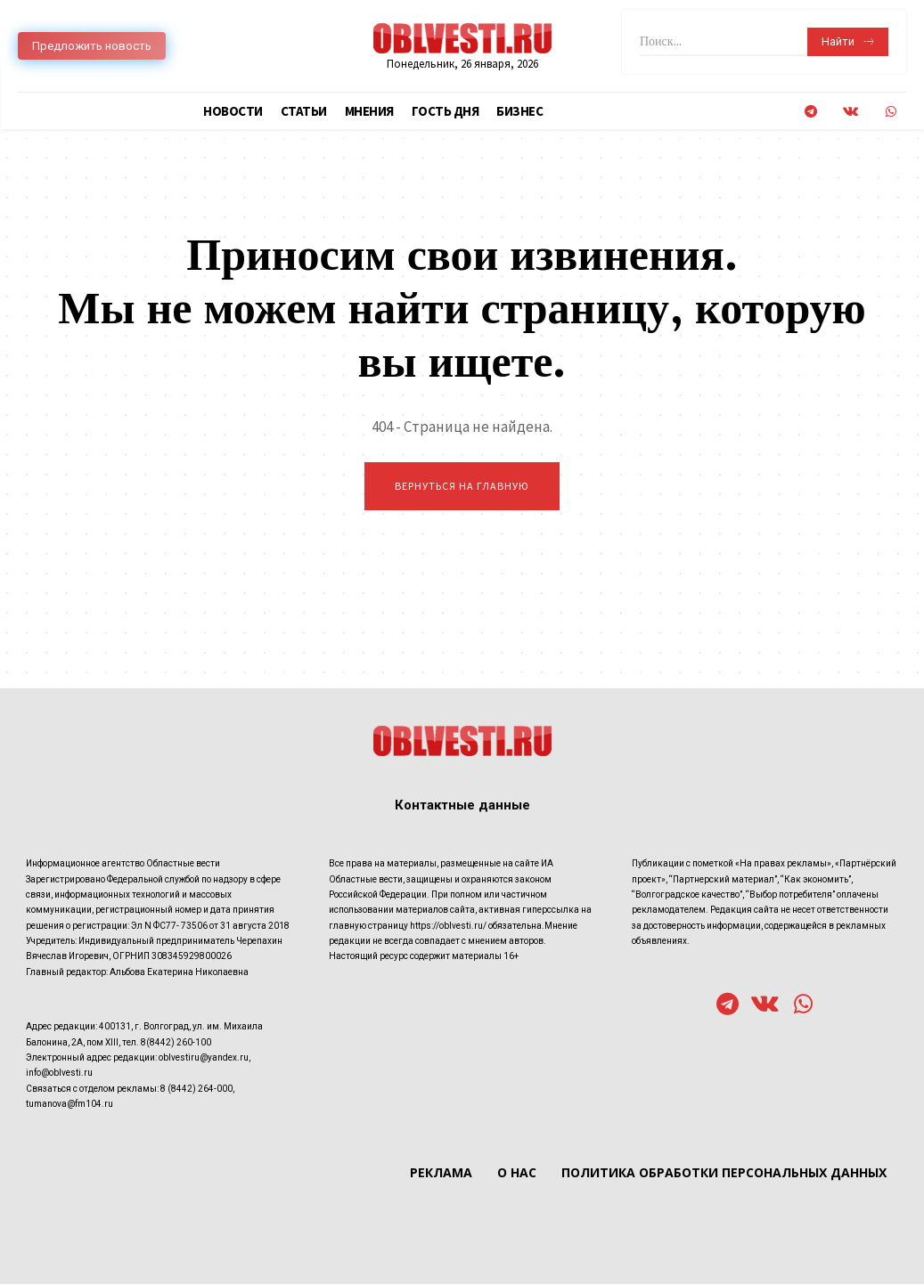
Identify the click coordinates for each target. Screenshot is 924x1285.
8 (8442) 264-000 (196, 1089)
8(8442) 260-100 (176, 1043)
